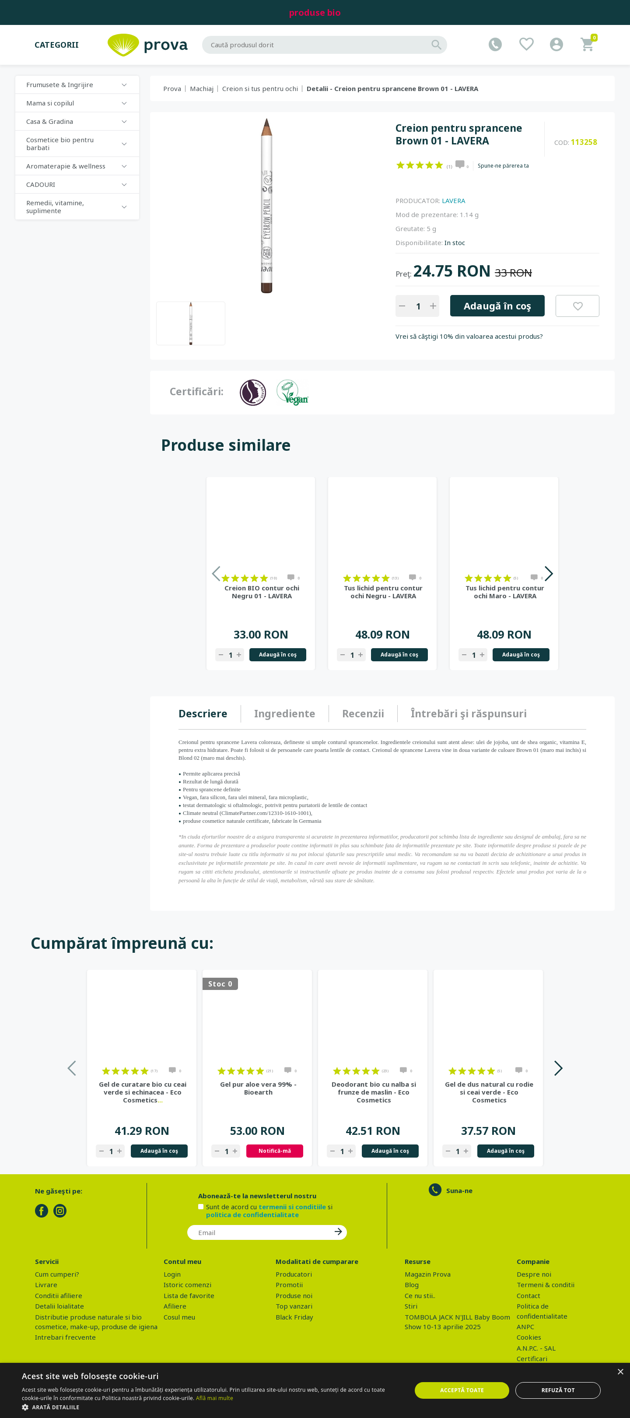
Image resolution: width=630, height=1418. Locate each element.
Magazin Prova (428, 1274)
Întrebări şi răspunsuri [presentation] (469, 713)
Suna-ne (459, 1190)
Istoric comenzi (187, 1284)
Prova (172, 88)
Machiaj (202, 88)
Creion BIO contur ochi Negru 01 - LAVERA (261, 592)
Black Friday (294, 1317)
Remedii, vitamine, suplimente (55, 206)
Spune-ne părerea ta (503, 166)
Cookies (529, 1337)
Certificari (532, 1358)
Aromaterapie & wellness (65, 165)
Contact (528, 1295)
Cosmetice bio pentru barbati (60, 143)
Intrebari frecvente (65, 1337)
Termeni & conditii (545, 1284)
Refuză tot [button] (558, 1390)
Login (172, 1274)
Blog (412, 1284)
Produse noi (294, 1295)
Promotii (289, 1284)
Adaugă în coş (497, 305)
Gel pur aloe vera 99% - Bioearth (258, 1088)
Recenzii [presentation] (363, 713)
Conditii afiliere (58, 1295)
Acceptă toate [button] (462, 1390)
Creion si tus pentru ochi (260, 88)
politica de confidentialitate (252, 1214)
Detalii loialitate (59, 1306)
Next (548, 573)
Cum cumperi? (57, 1274)
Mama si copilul (50, 102)
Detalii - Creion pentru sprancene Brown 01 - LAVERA (392, 88)
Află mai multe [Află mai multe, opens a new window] (214, 1398)
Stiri (411, 1306)
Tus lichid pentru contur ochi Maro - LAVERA (505, 592)
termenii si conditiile (292, 1206)
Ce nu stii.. (420, 1295)
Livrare (46, 1284)
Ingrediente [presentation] (284, 713)
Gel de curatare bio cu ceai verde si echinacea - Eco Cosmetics (142, 1092)
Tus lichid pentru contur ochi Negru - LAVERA (383, 592)
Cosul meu (179, 1317)
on (401, 165)
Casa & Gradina (49, 121)
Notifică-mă (275, 1151)
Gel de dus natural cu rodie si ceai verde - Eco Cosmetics (489, 1092)
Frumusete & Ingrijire (59, 84)
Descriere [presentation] (203, 713)
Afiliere (175, 1306)
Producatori (294, 1274)
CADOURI (40, 184)
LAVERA (454, 200)
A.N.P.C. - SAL (536, 1348)
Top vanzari (294, 1306)
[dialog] (315, 1390)
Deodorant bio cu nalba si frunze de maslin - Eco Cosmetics (374, 1092)
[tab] (209, 714)
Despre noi (534, 1274)
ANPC (525, 1326)
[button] (211, 1407)
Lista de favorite (189, 1295)
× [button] (620, 1372)
